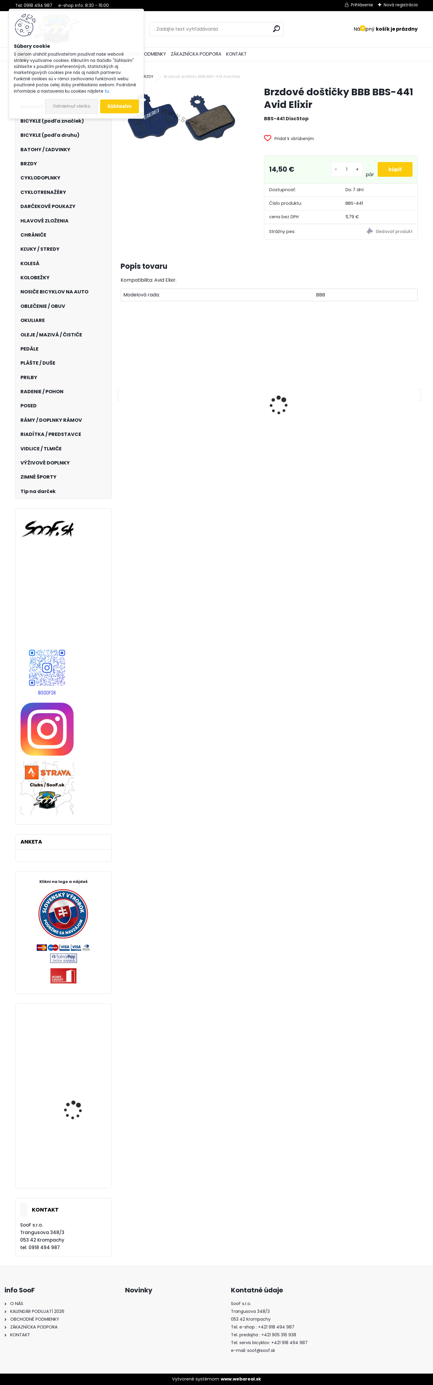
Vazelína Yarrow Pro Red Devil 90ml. (379, 424)
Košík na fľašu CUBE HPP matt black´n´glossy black (231, 424)
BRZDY (147, 76)
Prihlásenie (362, 5)
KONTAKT (236, 54)
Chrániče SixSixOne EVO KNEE (79, 1040)
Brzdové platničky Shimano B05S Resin (299, 430)
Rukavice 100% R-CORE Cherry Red (79, 1098)
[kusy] (346, 169)
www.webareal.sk (241, 1379)
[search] (276, 28)
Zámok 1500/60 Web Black (156, 438)
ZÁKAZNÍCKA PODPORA (196, 54)
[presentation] (124, 395)
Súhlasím (119, 106)
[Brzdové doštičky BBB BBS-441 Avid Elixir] (182, 117)
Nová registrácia (401, 5)
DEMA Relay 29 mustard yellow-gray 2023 (80, 1167)
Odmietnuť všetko (71, 106)
